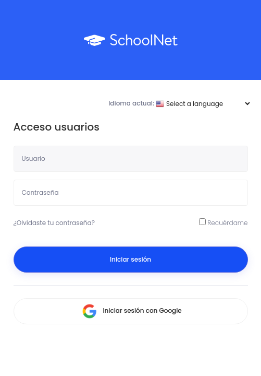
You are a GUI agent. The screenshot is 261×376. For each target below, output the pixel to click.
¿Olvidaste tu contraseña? (54, 222)
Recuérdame (223, 222)
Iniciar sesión (130, 259)
